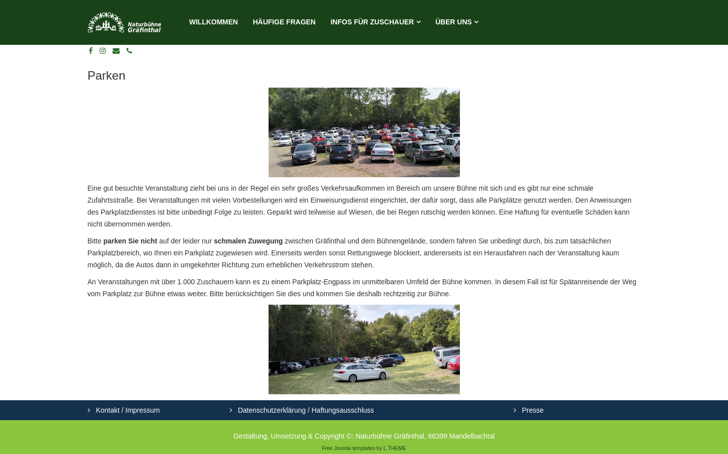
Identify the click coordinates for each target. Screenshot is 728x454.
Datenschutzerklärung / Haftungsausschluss (305, 410)
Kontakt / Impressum (127, 410)
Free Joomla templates (348, 448)
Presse (532, 410)
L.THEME (395, 448)
